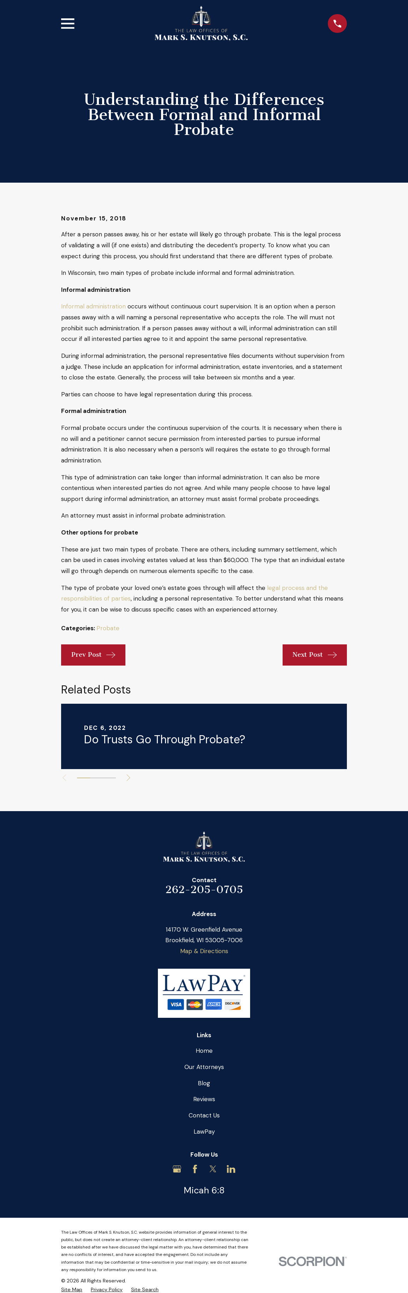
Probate (107, 628)
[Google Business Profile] (177, 1169)
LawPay (204, 1131)
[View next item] (129, 777)
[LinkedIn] (231, 1169)
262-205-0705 (204, 890)
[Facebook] (195, 1169)
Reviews (204, 1099)
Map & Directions (204, 951)
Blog (204, 1083)
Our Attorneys (204, 1067)
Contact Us (204, 1115)
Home (204, 1051)
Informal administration (93, 306)
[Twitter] (213, 1169)
